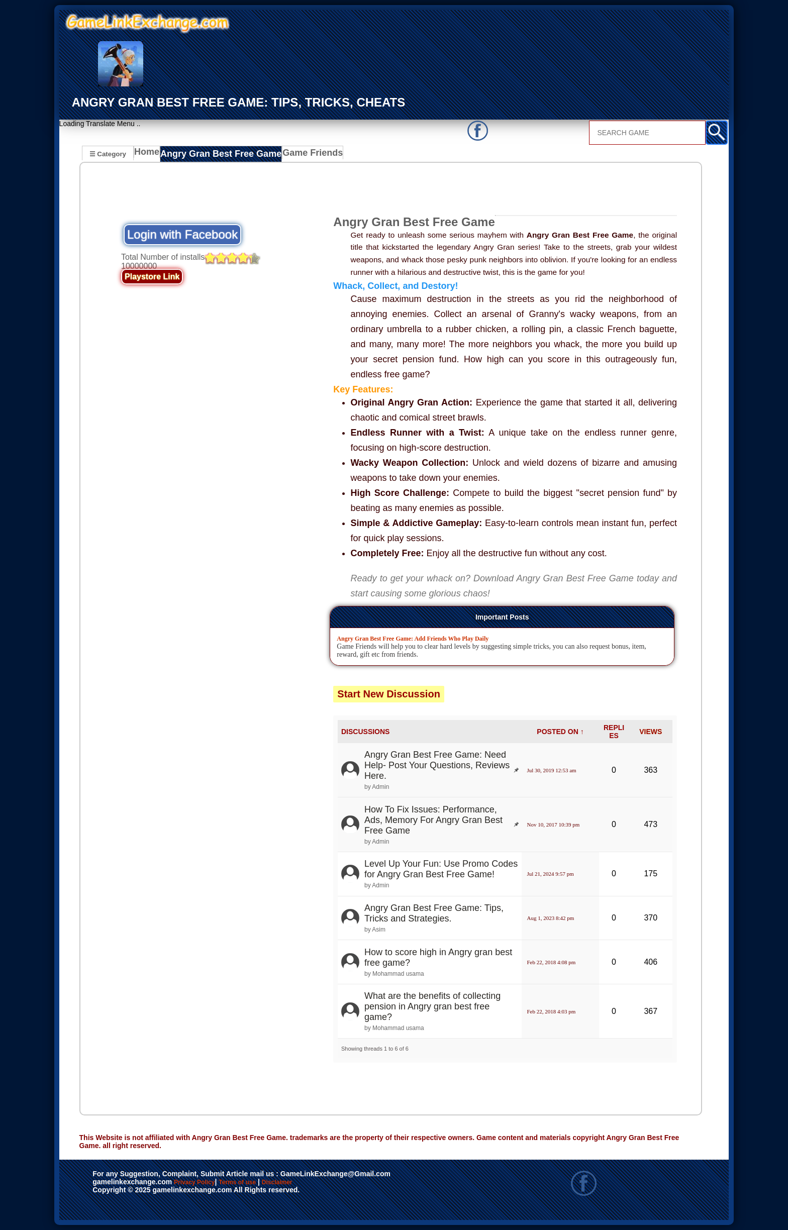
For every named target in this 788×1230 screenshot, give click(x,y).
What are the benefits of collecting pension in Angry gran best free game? (432, 1006)
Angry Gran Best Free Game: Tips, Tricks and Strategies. (434, 913)
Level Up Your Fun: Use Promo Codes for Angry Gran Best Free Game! (441, 869)
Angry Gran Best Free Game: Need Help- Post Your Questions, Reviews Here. (437, 765)
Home (149, 155)
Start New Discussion (388, 694)
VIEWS (650, 732)
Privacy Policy (204, 1183)
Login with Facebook (182, 235)
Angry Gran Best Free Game (217, 155)
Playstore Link (152, 277)
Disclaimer (323, 1183)
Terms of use (267, 1183)
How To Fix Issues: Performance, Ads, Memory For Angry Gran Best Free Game (433, 820)
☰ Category (107, 153)
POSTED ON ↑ (560, 732)
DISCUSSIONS (365, 732)
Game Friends (298, 155)
